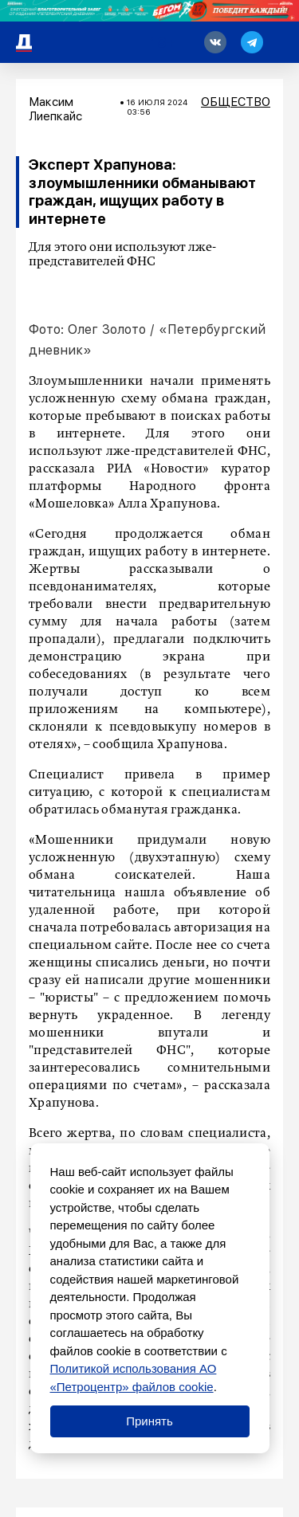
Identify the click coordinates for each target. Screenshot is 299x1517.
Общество (235, 102)
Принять (149, 1421)
